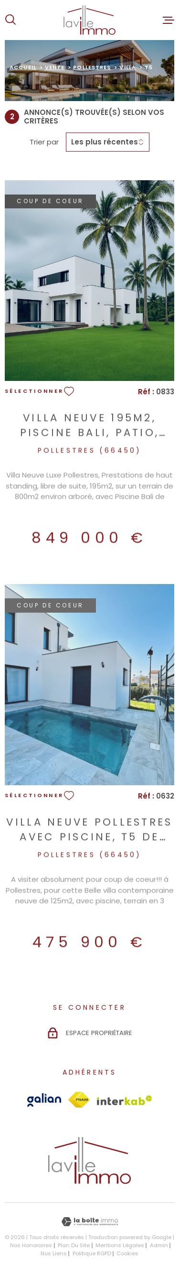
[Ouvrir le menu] (168, 20)
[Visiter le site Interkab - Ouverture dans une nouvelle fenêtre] (124, 1100)
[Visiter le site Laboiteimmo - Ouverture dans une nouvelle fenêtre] (89, 1221)
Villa (127, 67)
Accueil (23, 67)
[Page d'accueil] (89, 20)
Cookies (127, 1253)
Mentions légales (119, 1245)
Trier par (44, 142)
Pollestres (92, 67)
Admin (159, 1245)
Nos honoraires (31, 1245)
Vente (55, 67)
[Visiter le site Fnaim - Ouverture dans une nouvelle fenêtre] (79, 1100)
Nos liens (54, 1253)
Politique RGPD (92, 1253)
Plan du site (74, 1245)
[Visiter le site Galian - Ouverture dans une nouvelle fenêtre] (44, 1100)
